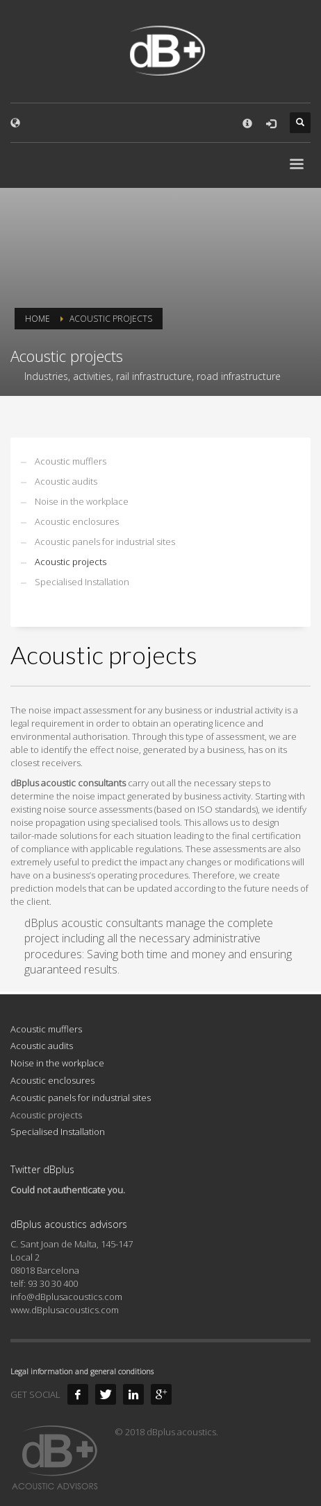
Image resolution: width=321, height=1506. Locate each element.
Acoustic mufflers (70, 461)
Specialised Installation (82, 581)
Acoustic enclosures (77, 521)
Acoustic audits (66, 481)
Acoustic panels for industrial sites (105, 541)
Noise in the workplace (82, 501)
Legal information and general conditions (82, 1371)
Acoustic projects (70, 561)
